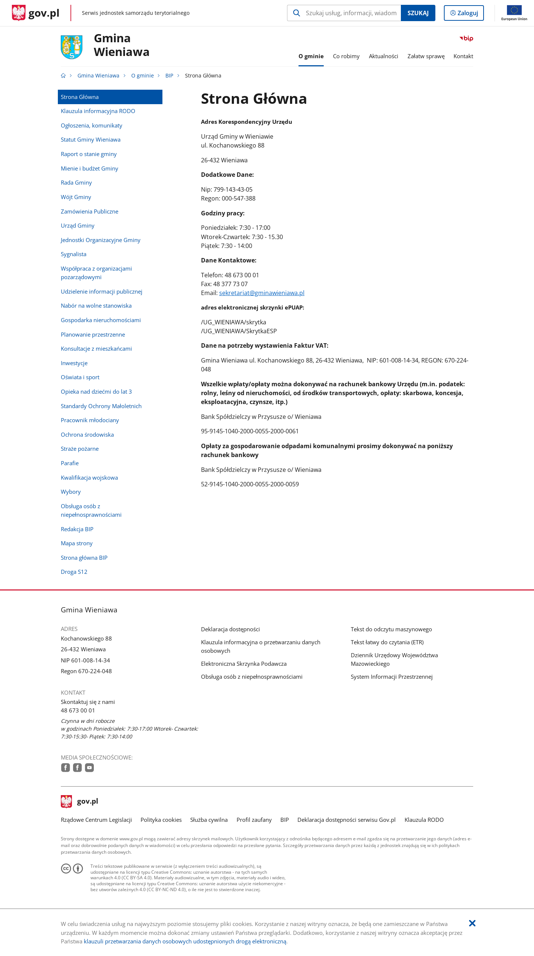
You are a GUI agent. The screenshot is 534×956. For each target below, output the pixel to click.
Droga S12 (74, 572)
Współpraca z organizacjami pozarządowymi (96, 272)
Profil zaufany (254, 820)
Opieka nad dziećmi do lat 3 (96, 391)
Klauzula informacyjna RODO (98, 111)
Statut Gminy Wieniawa (91, 139)
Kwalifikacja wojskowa (89, 477)
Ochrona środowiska (87, 434)
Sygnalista (73, 254)
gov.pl (80, 801)
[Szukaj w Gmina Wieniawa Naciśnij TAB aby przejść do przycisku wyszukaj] (344, 13)
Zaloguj (470, 14)
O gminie (142, 75)
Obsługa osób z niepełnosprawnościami (91, 510)
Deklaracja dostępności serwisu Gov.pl (346, 820)
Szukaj (418, 13)
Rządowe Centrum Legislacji (96, 820)
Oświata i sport (80, 377)
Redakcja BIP (77, 529)
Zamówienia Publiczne (89, 211)
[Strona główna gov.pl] (36, 13)
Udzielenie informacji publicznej (101, 291)
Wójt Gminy (76, 197)
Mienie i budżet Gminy (89, 168)
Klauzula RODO (424, 820)
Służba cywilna (209, 820)
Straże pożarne (80, 448)
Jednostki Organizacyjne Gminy (101, 240)
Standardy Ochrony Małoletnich (101, 406)
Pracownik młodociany (90, 420)
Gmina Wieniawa (122, 45)
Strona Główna (80, 97)
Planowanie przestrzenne (93, 334)
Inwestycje (74, 363)
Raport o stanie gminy (89, 154)
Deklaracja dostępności (230, 629)
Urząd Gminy (78, 225)
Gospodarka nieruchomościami (101, 320)
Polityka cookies (161, 820)
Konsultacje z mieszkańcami (96, 348)
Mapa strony (77, 543)
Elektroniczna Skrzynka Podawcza (244, 663)
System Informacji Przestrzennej (392, 676)
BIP (169, 75)
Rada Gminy (76, 182)
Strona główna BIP (84, 557)
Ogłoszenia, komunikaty (91, 125)
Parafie (70, 463)
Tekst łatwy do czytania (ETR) (387, 642)
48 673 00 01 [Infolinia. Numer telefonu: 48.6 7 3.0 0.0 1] (78, 710)
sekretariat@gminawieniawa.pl (261, 293)
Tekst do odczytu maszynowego (391, 629)
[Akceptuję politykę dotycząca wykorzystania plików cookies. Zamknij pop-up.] (472, 923)
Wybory (71, 491)
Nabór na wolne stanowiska (96, 305)
